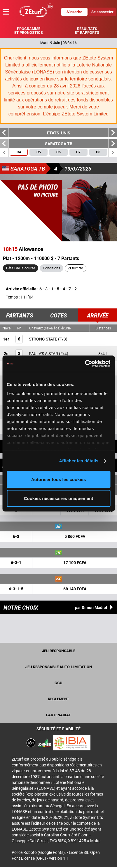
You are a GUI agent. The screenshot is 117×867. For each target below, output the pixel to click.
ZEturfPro (75, 268)
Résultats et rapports (87, 31)
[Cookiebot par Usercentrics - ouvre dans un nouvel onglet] (84, 364)
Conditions (51, 268)
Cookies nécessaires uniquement (58, 498)
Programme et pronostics (28, 31)
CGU (58, 683)
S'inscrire (74, 12)
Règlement (58, 699)
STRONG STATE (43, 339)
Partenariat (58, 715)
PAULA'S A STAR (44, 353)
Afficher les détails (78, 460)
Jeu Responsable (58, 651)
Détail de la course (20, 268)
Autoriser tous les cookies (58, 479)
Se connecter (102, 12)
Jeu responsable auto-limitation (58, 667)
